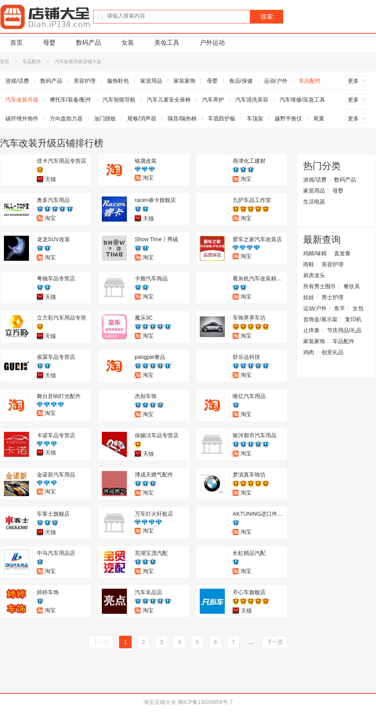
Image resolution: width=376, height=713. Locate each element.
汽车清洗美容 (251, 99)
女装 (127, 42)
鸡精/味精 (315, 253)
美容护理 (85, 81)
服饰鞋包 (118, 81)
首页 (16, 42)
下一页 (275, 642)
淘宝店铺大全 (159, 702)
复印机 (353, 319)
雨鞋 (308, 264)
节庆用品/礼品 (344, 330)
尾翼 (318, 118)
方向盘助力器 (66, 118)
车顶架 (255, 118)
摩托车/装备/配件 (70, 99)
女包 (357, 308)
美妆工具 (166, 42)
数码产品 (88, 42)
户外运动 (212, 42)
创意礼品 (332, 352)
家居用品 (151, 81)
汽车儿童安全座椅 (169, 99)
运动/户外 (275, 81)
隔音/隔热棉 (182, 118)
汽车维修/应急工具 (302, 99)
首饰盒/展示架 (320, 319)
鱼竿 (339, 308)
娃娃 (308, 297)
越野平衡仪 (288, 118)
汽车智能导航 (119, 99)
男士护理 (332, 297)
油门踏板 (105, 118)
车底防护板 (221, 118)
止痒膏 (311, 330)
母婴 (49, 42)
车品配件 (31, 61)
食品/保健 (241, 81)
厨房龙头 (314, 275)
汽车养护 (213, 99)
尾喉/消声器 (141, 118)
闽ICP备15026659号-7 (205, 702)
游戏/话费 (315, 179)
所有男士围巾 (319, 286)
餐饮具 (351, 286)
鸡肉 (308, 352)
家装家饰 (184, 81)
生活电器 (314, 201)
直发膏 (342, 253)
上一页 (101, 642)
